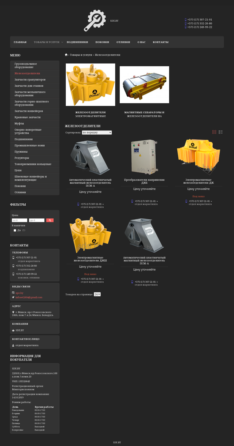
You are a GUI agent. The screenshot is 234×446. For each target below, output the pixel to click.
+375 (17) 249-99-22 (199, 27)
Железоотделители (27, 73)
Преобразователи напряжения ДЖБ (144, 181)
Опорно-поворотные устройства (28, 131)
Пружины (21, 151)
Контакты (161, 42)
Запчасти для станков (29, 85)
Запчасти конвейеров (29, 111)
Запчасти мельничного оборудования (30, 93)
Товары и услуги (46, 42)
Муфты (19, 123)
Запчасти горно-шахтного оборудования (32, 103)
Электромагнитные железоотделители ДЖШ (90, 259)
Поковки (102, 42)
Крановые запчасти (28, 117)
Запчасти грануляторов (30, 79)
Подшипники (77, 42)
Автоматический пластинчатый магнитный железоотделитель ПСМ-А (90, 182)
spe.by (19, 292)
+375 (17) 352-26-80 (199, 23)
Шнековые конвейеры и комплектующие (31, 178)
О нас (141, 42)
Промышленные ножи (30, 145)
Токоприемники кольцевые (33, 164)
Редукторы (22, 158)
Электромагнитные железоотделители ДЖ (198, 181)
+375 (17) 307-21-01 (199, 19)
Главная (20, 42)
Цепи (18, 170)
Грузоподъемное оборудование (26, 65)
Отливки (123, 42)
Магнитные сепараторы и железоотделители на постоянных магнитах (144, 116)
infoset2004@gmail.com (29, 297)
